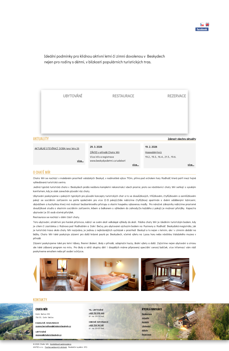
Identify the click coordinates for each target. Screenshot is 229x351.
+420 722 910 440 (96, 313)
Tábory (154, 25)
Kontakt (172, 25)
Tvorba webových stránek (56, 347)
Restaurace (74, 25)
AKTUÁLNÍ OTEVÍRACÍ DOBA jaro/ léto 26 (57, 148)
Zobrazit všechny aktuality (182, 138)
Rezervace (118, 25)
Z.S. (186, 25)
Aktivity (137, 25)
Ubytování (96, 25)
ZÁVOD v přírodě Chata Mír (105, 152)
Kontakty (145, 322)
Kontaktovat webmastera (60, 344)
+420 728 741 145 (96, 325)
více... (80, 161)
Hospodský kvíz (153, 152)
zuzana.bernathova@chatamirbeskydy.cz (53, 326)
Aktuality (52, 25)
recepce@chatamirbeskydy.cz (48, 335)
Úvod (39, 24)
